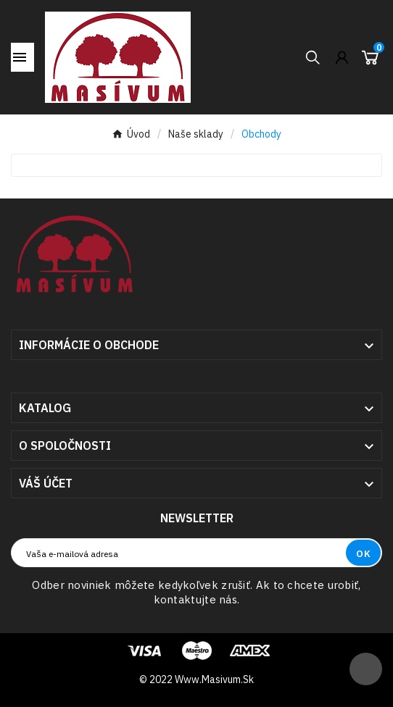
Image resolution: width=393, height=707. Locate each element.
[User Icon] (342, 57)
